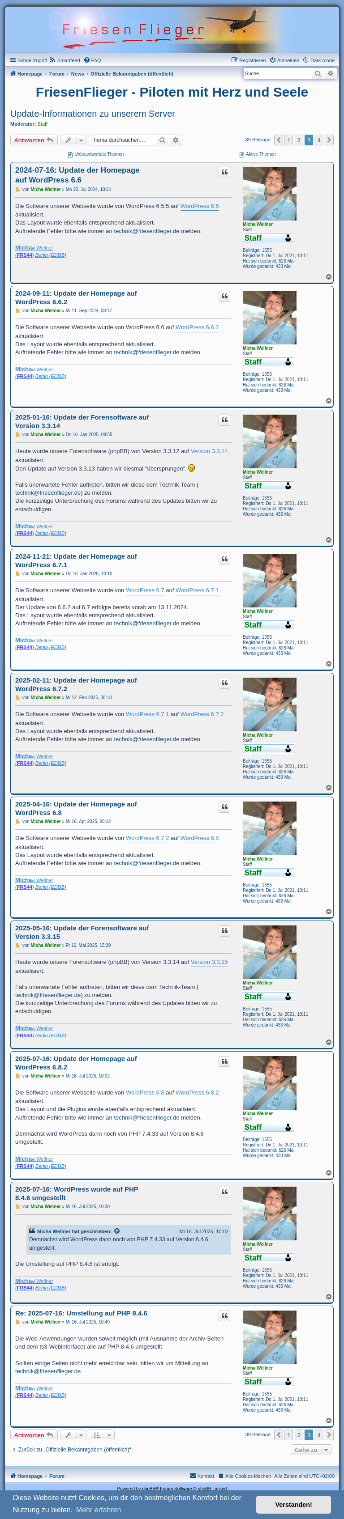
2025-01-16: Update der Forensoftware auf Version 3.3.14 (82, 421)
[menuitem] (64, 60)
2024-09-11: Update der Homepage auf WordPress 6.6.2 (76, 297)
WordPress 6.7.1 (197, 590)
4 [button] (319, 140)
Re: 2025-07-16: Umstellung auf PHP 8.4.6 (81, 1313)
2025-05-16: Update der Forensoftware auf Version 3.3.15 (82, 932)
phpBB (148, 1488)
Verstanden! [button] (293, 1504)
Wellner (34, 247)
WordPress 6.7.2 (202, 714)
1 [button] (288, 140)
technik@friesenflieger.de (146, 231)
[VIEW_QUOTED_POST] (117, 1231)
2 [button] (299, 140)
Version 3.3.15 (209, 962)
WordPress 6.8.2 (197, 1092)
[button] (278, 140)
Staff (42, 124)
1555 (267, 250)
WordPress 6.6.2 (197, 327)
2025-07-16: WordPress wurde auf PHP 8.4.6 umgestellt (76, 1193)
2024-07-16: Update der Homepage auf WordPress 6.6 (77, 175)
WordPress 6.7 (145, 590)
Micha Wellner (258, 224)
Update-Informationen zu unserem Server (92, 114)
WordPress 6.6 (200, 206)
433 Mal (283, 266)
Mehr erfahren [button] (98, 1510)
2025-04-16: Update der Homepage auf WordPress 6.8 (76, 808)
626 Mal (287, 261)
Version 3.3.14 (209, 451)
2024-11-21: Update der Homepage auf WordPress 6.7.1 (76, 560)
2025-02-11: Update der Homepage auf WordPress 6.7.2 (76, 684)
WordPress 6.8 (200, 838)
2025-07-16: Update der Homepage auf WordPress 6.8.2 (76, 1063)
